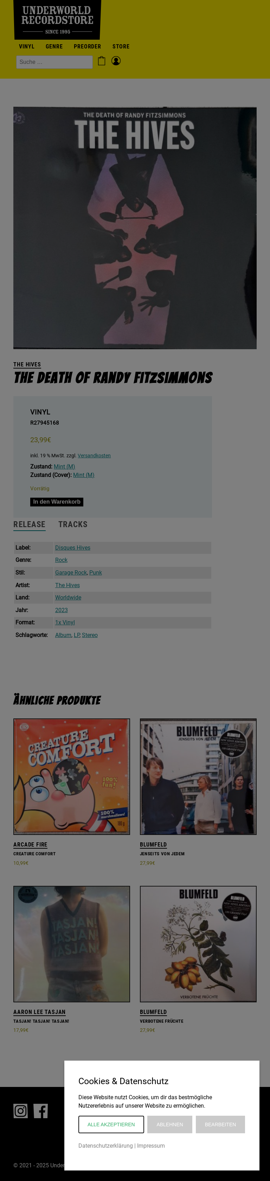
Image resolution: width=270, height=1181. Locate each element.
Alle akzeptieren (111, 1124)
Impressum (151, 1145)
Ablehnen (169, 1124)
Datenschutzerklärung (105, 1145)
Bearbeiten (220, 1124)
